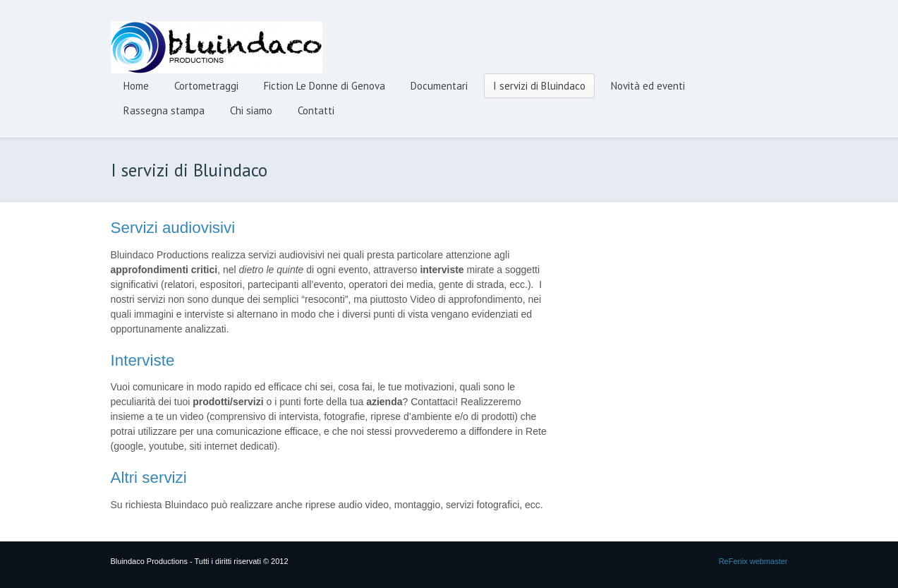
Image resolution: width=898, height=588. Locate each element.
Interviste (143, 360)
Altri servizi (149, 477)
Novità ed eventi (648, 85)
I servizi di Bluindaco (539, 85)
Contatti (316, 110)
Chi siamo (251, 110)
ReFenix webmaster (753, 561)
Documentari (439, 85)
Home (136, 85)
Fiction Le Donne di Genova (324, 85)
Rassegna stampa (164, 110)
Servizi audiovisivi (173, 227)
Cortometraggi (206, 85)
